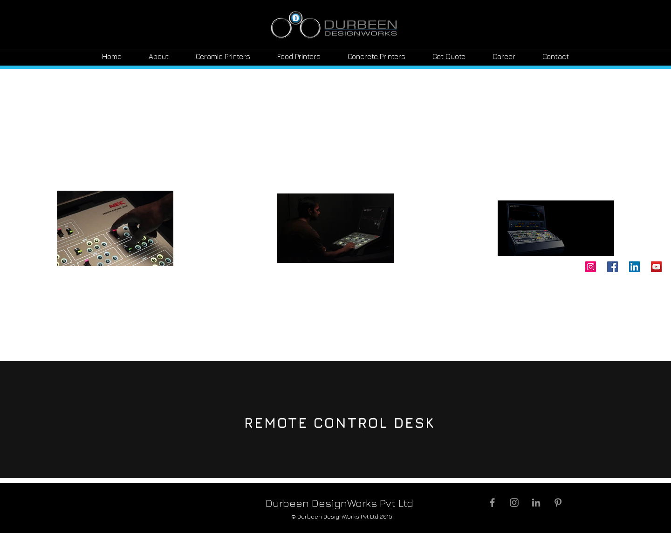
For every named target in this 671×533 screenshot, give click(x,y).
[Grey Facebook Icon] (492, 502)
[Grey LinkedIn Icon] (536, 502)
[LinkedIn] (634, 266)
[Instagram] (590, 266)
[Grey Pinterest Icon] (558, 502)
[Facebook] (612, 266)
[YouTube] (656, 266)
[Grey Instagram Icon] (514, 502)
